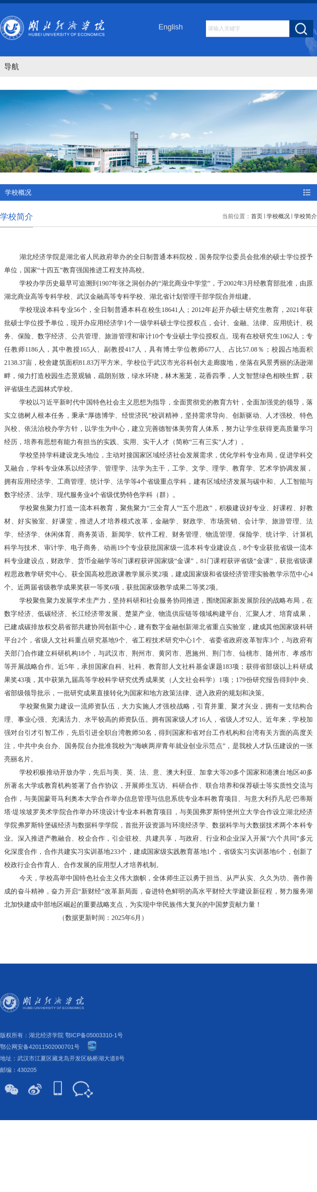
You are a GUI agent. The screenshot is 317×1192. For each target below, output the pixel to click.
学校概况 (278, 240)
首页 (257, 240)
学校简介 (305, 240)
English (170, 28)
